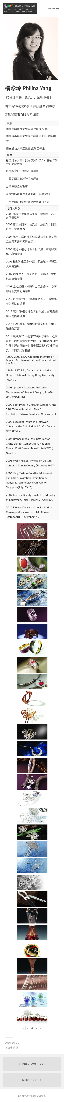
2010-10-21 (12, 1042)
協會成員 (13, 1047)
